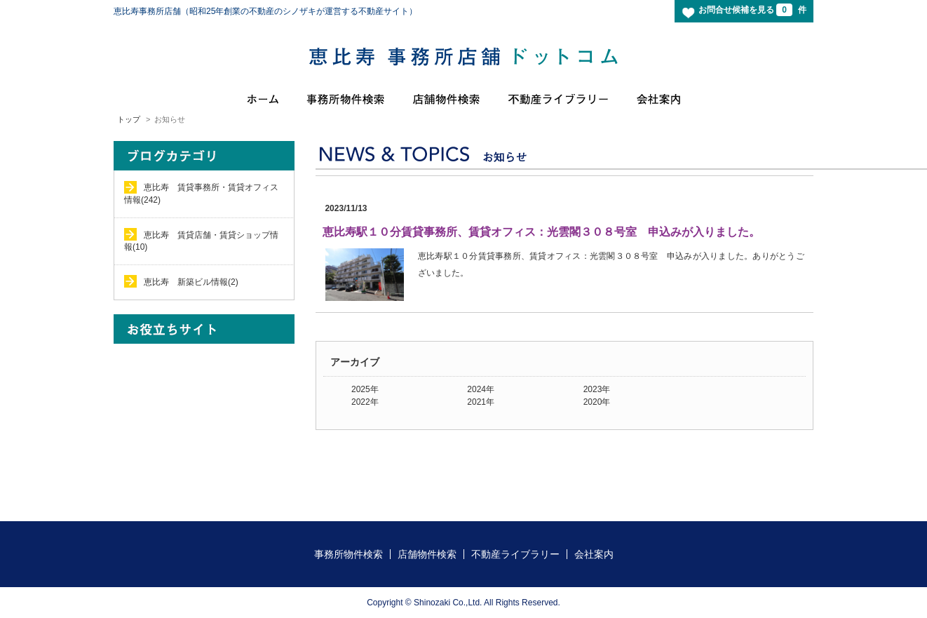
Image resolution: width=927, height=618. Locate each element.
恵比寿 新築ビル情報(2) (191, 282)
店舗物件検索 (427, 554)
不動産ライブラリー (515, 554)
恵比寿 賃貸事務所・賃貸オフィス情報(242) (201, 193)
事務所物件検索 (348, 554)
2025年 (365, 389)
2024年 (480, 389)
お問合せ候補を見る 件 (752, 10)
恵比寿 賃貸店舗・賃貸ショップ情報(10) (201, 241)
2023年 (597, 389)
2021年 (480, 402)
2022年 (365, 402)
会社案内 (594, 554)
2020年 (597, 402)
